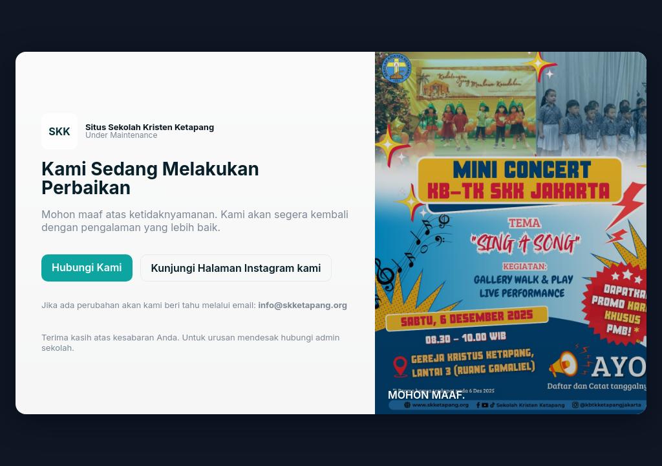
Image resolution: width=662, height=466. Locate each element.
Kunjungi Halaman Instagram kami (236, 267)
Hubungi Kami (87, 267)
